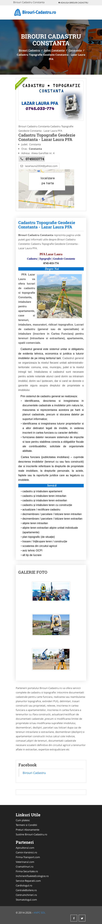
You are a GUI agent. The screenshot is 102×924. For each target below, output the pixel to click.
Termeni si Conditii (26, 824)
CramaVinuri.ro (24, 866)
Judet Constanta (54, 50)
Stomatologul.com (26, 899)
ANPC (37, 912)
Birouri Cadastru (29, 50)
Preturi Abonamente (27, 829)
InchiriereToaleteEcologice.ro (32, 875)
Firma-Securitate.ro (27, 871)
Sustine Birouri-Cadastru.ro (31, 834)
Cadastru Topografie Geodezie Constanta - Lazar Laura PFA (46, 225)
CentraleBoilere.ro (26, 890)
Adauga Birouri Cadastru (73, 2)
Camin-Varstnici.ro (26, 852)
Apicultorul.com (25, 847)
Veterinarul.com (25, 861)
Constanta (75, 50)
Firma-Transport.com (28, 857)
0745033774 (35, 159)
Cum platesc (23, 820)
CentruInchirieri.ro (26, 894)
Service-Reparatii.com (28, 880)
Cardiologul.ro (24, 885)
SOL (43, 912)
